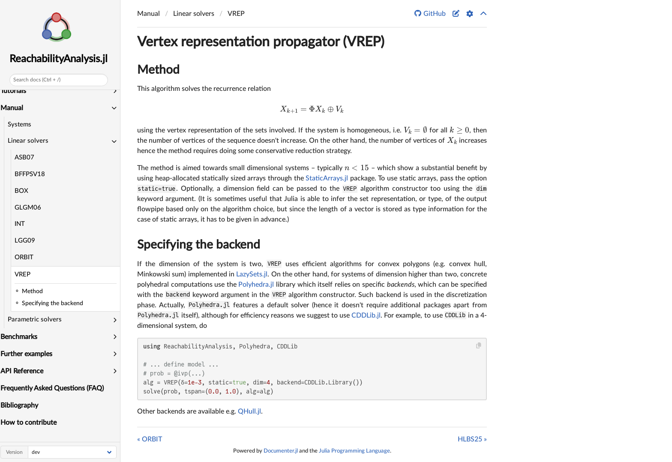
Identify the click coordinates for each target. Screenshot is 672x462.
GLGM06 (30, 207)
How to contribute (31, 422)
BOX (24, 191)
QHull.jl (249, 411)
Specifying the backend (198, 245)
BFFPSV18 (32, 174)
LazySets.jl (251, 274)
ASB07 (27, 157)
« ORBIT (149, 439)
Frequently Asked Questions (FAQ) (55, 388)
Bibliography (22, 405)
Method (158, 70)
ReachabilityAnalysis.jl (61, 59)
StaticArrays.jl (327, 178)
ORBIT (26, 257)
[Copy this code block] (479, 346)
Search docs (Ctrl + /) (39, 79)
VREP (25, 274)
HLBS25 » (472, 439)
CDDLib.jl (366, 315)
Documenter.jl (281, 450)
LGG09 (27, 240)
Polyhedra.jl (256, 284)
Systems (22, 124)
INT (22, 224)
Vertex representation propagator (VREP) (260, 42)
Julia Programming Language (354, 450)
